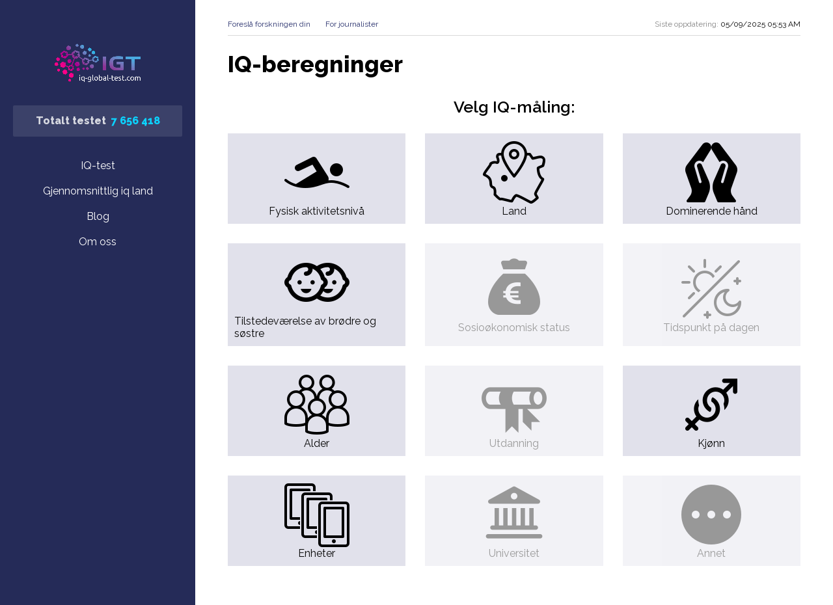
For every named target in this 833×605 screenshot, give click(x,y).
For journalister (351, 24)
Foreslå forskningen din (269, 24)
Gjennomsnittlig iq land (98, 191)
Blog (98, 216)
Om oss (97, 241)
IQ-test (98, 165)
